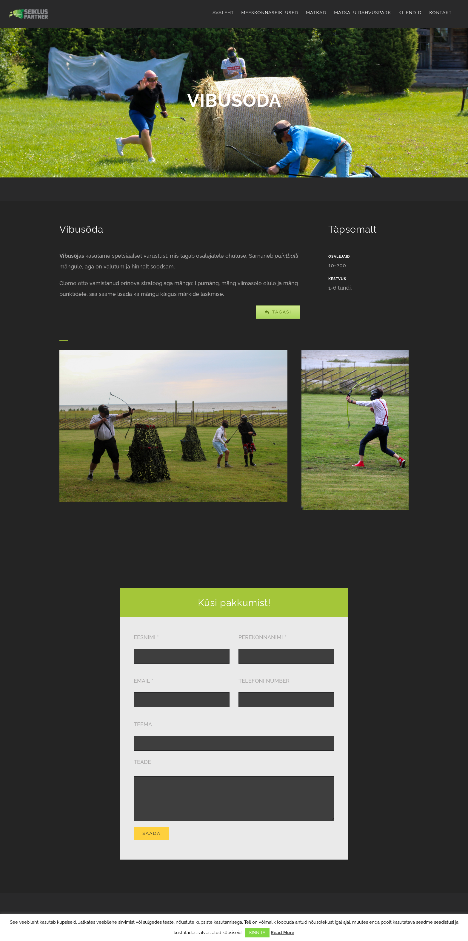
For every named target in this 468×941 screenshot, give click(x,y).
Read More (282, 932)
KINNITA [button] (257, 932)
